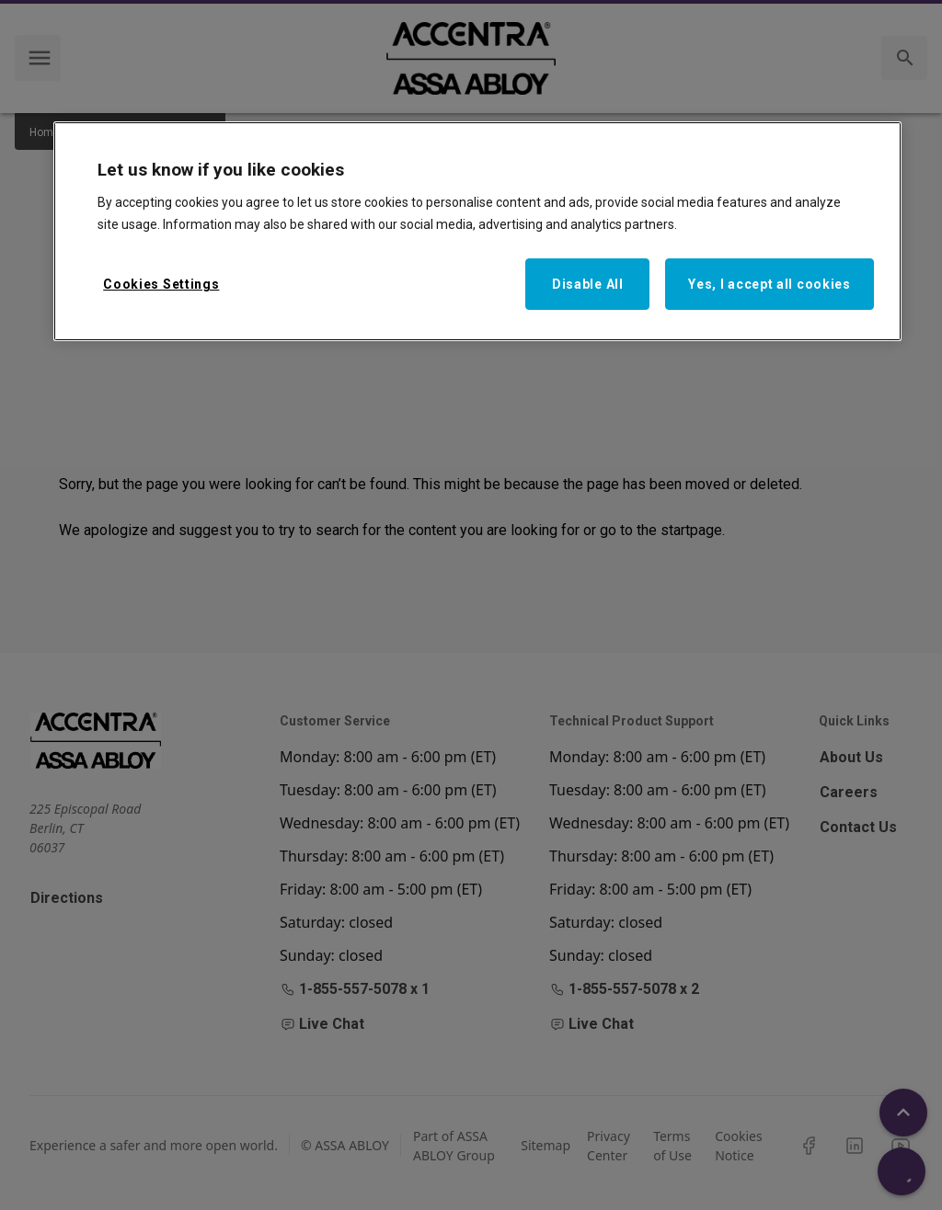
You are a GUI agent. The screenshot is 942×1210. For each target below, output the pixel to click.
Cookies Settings (161, 284)
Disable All (588, 284)
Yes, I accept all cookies (769, 284)
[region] (477, 231)
